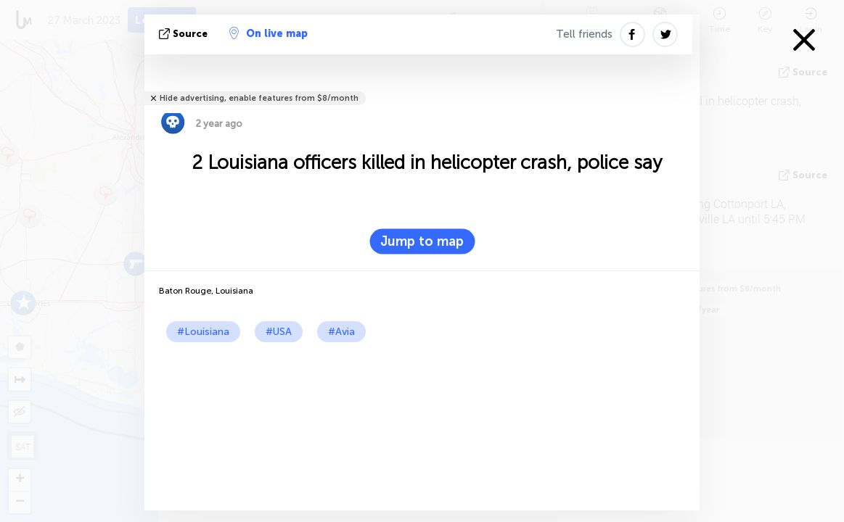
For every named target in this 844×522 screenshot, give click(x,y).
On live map (268, 33)
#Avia (341, 332)
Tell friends (584, 34)
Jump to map (422, 241)
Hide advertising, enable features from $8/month (259, 98)
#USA (279, 332)
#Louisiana (203, 332)
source (185, 33)
